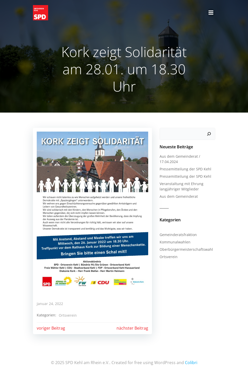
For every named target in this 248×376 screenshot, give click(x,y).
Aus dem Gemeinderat (179, 196)
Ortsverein (68, 315)
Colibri (191, 362)
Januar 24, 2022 (50, 303)
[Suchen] (209, 134)
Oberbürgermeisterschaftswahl (186, 249)
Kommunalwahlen (175, 242)
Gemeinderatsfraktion (178, 234)
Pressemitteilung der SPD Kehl (185, 169)
